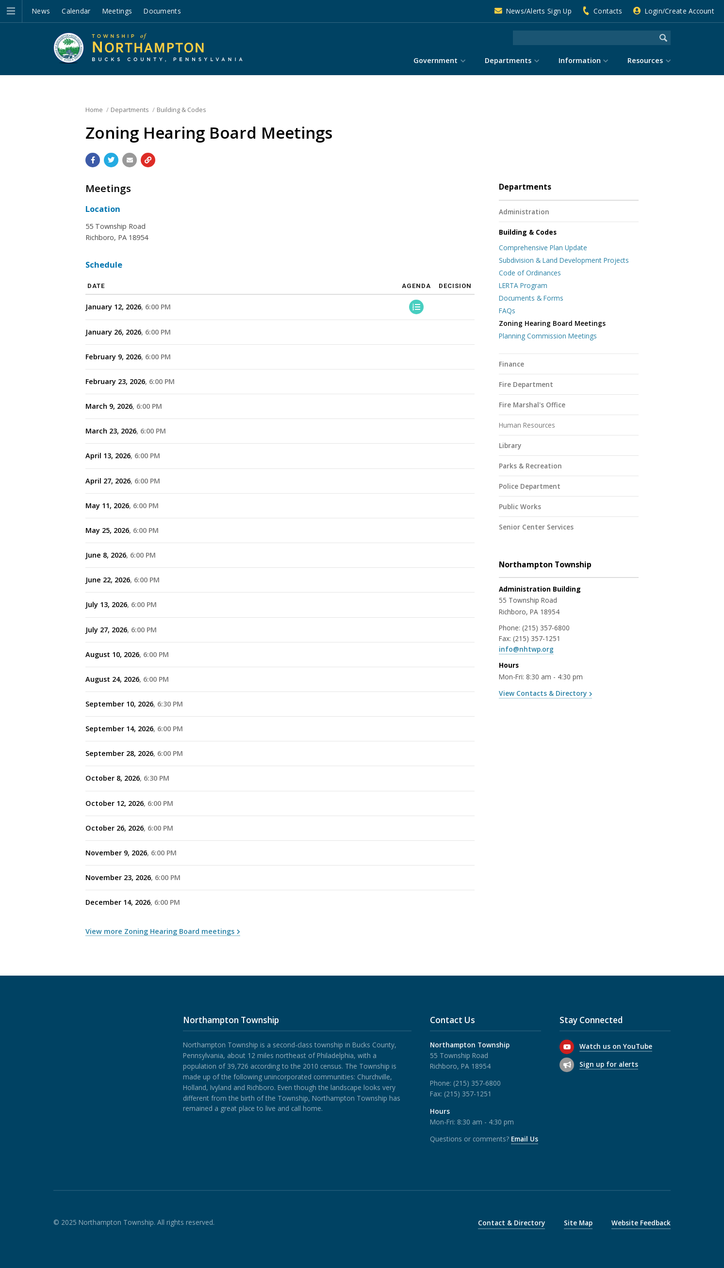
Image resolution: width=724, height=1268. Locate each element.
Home (94, 109)
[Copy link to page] (148, 160)
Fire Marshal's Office (532, 404)
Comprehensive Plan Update (543, 247)
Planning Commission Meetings (548, 335)
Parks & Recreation (530, 465)
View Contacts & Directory (543, 693)
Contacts (607, 11)
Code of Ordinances (530, 272)
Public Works (520, 506)
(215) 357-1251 (536, 638)
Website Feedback (641, 1222)
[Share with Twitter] (111, 160)
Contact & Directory (511, 1222)
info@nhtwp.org (526, 649)
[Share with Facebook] (92, 160)
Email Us (524, 1138)
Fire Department (526, 384)
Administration (524, 211)
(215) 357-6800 (546, 627)
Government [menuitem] (435, 60)
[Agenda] (416, 307)
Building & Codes (181, 109)
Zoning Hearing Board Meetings (552, 323)
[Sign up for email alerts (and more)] (566, 1065)
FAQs (507, 310)
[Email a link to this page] (129, 160)
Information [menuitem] (580, 60)
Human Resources (527, 425)
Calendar (76, 11)
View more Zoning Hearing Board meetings (159, 931)
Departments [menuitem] (508, 60)
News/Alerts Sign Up (539, 11)
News (41, 11)
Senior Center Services (536, 526)
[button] (11, 11)
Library (510, 445)
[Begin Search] (663, 38)
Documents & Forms (531, 298)
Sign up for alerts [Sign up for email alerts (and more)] (608, 1064)
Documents (162, 11)
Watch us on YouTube (615, 1046)
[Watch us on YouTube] (566, 1047)
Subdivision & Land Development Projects (564, 260)
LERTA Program (523, 285)
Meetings (117, 11)
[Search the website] (584, 38)
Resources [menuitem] (645, 60)
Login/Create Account (679, 11)
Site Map (578, 1222)
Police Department (529, 486)
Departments (130, 109)
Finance (511, 364)
